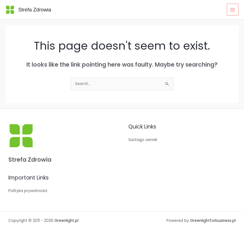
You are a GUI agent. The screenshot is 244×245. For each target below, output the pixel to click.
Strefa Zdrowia (34, 10)
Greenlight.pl (66, 220)
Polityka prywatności (27, 190)
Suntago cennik (142, 139)
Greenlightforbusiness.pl (213, 220)
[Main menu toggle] (233, 10)
